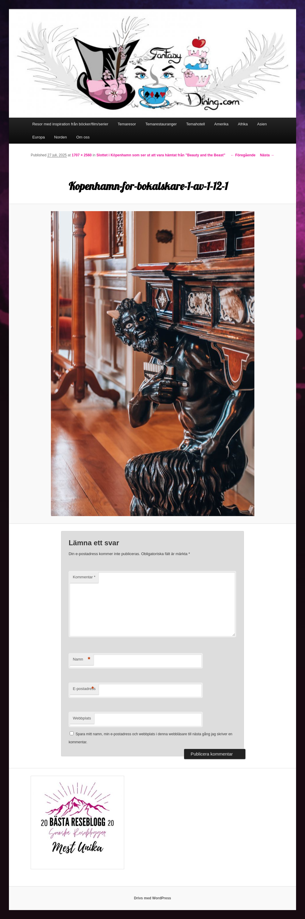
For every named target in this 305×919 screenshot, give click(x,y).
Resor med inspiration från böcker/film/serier (70, 124)
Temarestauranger (161, 124)
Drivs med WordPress (152, 898)
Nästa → (267, 155)
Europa (38, 137)
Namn (81, 659)
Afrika (243, 124)
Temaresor (127, 124)
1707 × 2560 (82, 155)
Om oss (83, 137)
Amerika (221, 124)
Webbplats (82, 718)
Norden (60, 137)
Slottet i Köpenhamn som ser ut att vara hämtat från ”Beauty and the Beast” (161, 155)
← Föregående (243, 155)
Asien (262, 124)
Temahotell (195, 124)
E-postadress (84, 689)
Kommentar (84, 577)
